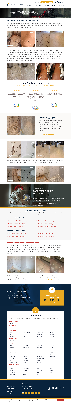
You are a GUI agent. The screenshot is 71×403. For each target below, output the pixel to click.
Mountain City (40, 332)
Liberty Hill (39, 368)
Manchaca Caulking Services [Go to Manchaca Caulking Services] (47, 227)
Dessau (11, 360)
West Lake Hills (53, 354)
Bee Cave (12, 347)
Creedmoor (12, 356)
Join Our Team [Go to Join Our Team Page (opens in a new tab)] (27, 389)
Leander (25, 358)
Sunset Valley (39, 362)
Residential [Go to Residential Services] (30, 5)
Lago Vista (25, 354)
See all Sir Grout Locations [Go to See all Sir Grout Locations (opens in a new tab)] (29, 377)
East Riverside (26, 347)
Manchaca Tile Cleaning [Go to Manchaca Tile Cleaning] (45, 224)
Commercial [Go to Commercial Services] (37, 5)
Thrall (51, 368)
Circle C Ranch (13, 354)
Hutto (24, 351)
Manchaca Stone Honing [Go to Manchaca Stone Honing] (17, 236)
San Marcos (39, 336)
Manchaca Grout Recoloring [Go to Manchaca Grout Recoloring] (18, 221)
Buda (11, 334)
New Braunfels (13, 328)
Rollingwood (39, 352)
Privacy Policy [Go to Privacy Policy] (45, 399)
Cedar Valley (13, 351)
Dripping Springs (27, 332)
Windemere (52, 356)
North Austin (39, 347)
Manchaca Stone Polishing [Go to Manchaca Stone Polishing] (46, 236)
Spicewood (39, 360)
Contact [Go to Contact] (61, 5)
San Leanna (39, 354)
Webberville (52, 351)
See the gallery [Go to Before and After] (48, 135)
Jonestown (25, 352)
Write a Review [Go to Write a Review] (36, 2)
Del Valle (12, 358)
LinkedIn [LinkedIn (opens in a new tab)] (36, 393)
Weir (51, 372)
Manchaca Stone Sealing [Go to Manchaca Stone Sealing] (45, 234)
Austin (11, 332)
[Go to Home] (16, 4)
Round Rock (39, 370)
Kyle (24, 336)
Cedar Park (12, 372)
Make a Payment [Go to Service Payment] (28, 386)
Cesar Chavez (13, 340)
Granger (25, 370)
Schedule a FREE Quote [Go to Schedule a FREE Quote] (47, 2)
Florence (25, 366)
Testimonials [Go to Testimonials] (54, 5)
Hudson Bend (26, 349)
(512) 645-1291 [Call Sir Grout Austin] (59, 2)
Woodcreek (52, 336)
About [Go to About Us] (48, 5)
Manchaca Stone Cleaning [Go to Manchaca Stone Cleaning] (17, 234)
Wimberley (52, 334)
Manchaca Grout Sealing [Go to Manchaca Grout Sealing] (17, 224)
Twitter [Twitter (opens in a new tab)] (29, 393)
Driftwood (12, 336)
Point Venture (40, 351)
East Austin (25, 345)
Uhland (51, 332)
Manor (24, 362)
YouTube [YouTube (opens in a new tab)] (32, 393)
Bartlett (11, 370)
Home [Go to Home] (9, 384)
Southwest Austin (40, 358)
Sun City (38, 372)
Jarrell (24, 374)
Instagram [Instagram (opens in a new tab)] (23, 393)
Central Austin (13, 352)
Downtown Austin (14, 362)
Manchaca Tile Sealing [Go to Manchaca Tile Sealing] (16, 227)
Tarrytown (52, 345)
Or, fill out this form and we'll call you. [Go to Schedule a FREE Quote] (52, 303)
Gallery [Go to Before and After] (44, 5)
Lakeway (25, 356)
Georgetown (26, 368)
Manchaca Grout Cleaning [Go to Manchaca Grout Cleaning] (46, 221)
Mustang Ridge (40, 345)
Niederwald (39, 334)
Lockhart (12, 323)
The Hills (51, 347)
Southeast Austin (40, 356)
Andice (11, 366)
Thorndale (52, 366)
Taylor (38, 374)
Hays (24, 334)
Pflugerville (39, 349)
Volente (51, 349)
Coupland (12, 374)
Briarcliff (12, 349)
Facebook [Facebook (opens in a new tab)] (26, 393)
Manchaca (25, 360)
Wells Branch (53, 352)
